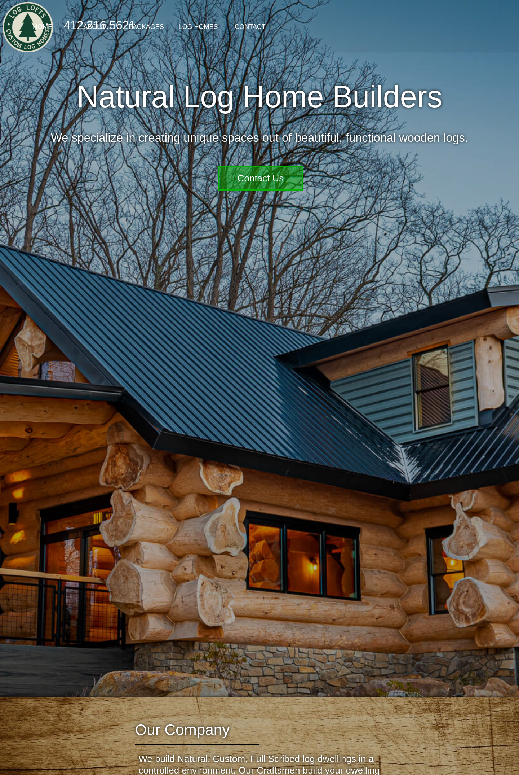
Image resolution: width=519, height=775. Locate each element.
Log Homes (311, 26)
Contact (363, 26)
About (207, 26)
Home (155, 26)
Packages (259, 26)
